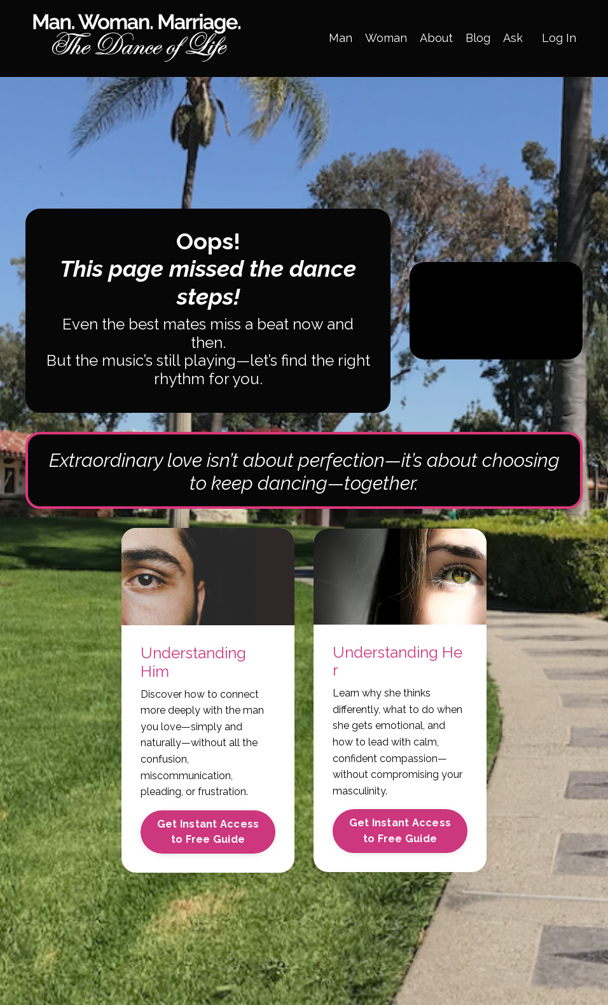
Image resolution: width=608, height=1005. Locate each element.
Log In (559, 38)
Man (340, 38)
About (436, 38)
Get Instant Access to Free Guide (208, 831)
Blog (478, 38)
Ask (513, 38)
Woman (386, 38)
